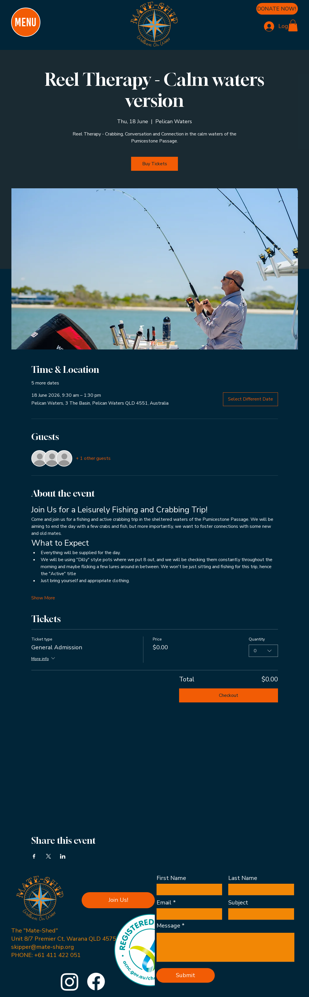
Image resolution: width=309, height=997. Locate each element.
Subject (238, 903)
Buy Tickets (154, 164)
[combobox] (263, 651)
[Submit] (185, 975)
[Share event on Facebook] (34, 856)
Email (164, 903)
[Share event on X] (48, 856)
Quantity (257, 639)
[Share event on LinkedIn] (63, 856)
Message (168, 926)
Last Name (242, 878)
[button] (293, 26)
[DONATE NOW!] (277, 9)
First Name (171, 878)
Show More (43, 598)
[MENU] (25, 22)
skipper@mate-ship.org (42, 947)
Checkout (228, 695)
